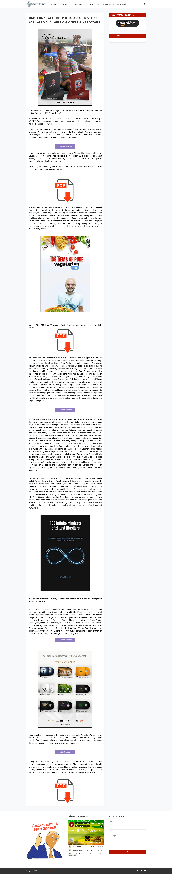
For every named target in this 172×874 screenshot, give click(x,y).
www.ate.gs (34, 508)
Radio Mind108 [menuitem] (123, 4)
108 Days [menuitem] (54, 4)
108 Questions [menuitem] (108, 4)
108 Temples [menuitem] (65, 4)
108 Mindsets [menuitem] (93, 4)
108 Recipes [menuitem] (79, 4)
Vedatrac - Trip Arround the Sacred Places (54, 871)
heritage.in (92, 218)
